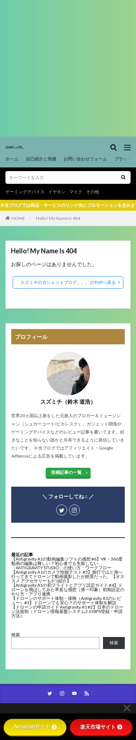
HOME (18, 218)
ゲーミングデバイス (25, 191)
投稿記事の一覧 (66, 472)
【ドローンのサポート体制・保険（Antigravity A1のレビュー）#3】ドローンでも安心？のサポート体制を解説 (66, 600)
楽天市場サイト (101, 727)
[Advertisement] (68, 68)
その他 (92, 191)
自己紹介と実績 (41, 159)
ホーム (11, 159)
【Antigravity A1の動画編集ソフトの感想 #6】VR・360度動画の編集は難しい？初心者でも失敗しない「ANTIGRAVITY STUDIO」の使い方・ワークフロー (67, 563)
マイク (75, 191)
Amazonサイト (35, 727)
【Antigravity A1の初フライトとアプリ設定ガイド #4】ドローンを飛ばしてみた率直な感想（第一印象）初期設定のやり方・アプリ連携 (67, 589)
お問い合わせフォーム (85, 159)
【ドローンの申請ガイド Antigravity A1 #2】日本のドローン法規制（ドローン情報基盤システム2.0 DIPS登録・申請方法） (67, 611)
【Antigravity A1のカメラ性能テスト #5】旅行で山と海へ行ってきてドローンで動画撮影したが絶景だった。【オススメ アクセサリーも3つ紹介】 (67, 576)
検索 (15, 634)
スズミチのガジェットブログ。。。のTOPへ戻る (68, 282)
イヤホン (57, 191)
